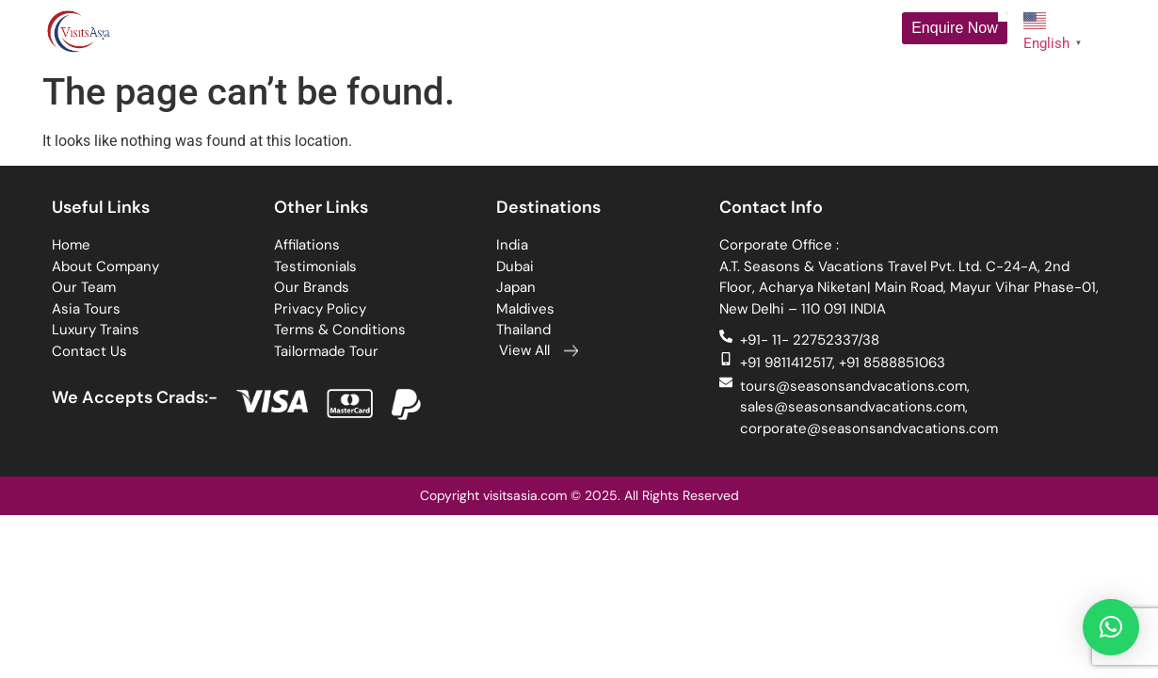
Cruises (625, 31)
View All (524, 350)
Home (190, 31)
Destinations (525, 31)
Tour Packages (401, 31)
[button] (1111, 627)
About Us (275, 31)
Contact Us (832, 31)
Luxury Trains (729, 31)
